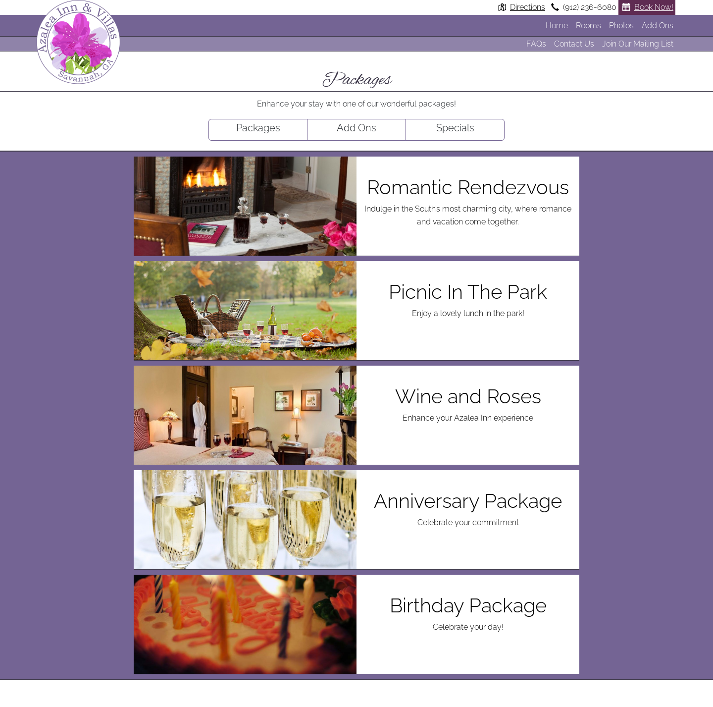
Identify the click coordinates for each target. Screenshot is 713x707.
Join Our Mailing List (637, 44)
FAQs (536, 44)
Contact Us (574, 44)
